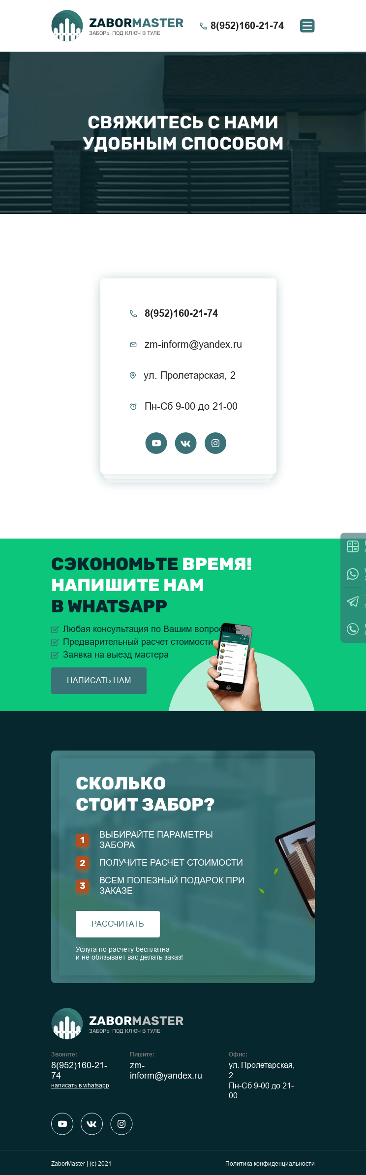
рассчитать (118, 924)
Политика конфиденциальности (270, 1163)
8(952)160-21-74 (79, 1070)
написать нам (99, 680)
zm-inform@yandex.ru (166, 1070)
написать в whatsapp (80, 1085)
